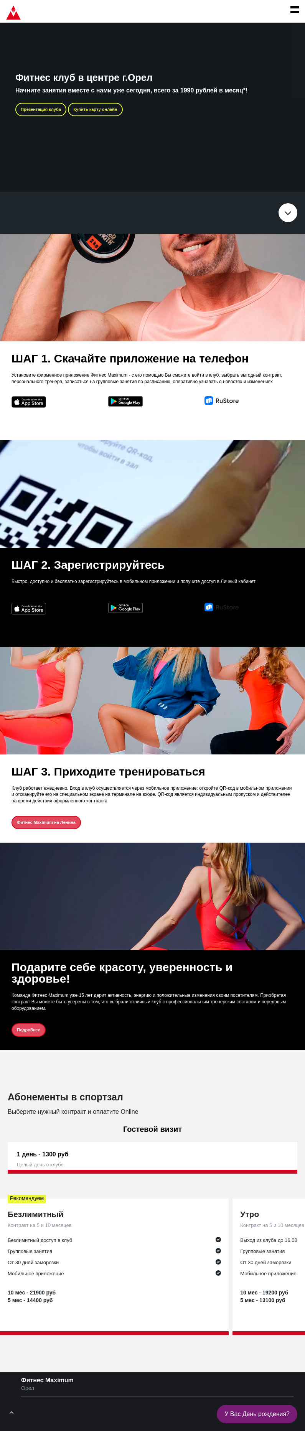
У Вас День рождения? (257, 1414)
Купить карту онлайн (95, 109)
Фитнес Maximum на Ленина (46, 822)
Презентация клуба (41, 109)
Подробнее (28, 1030)
